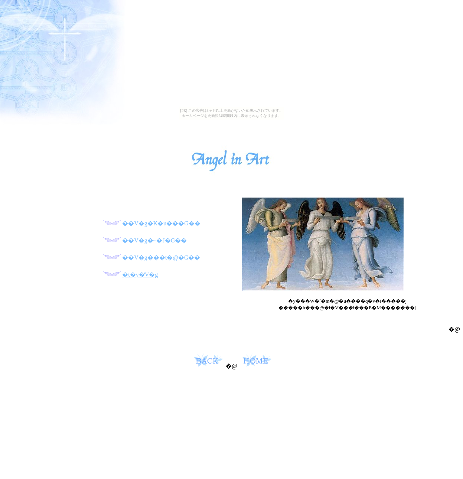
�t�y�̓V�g (140, 274)
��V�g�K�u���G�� (161, 223)
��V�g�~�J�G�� (154, 240)
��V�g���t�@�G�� (161, 257)
